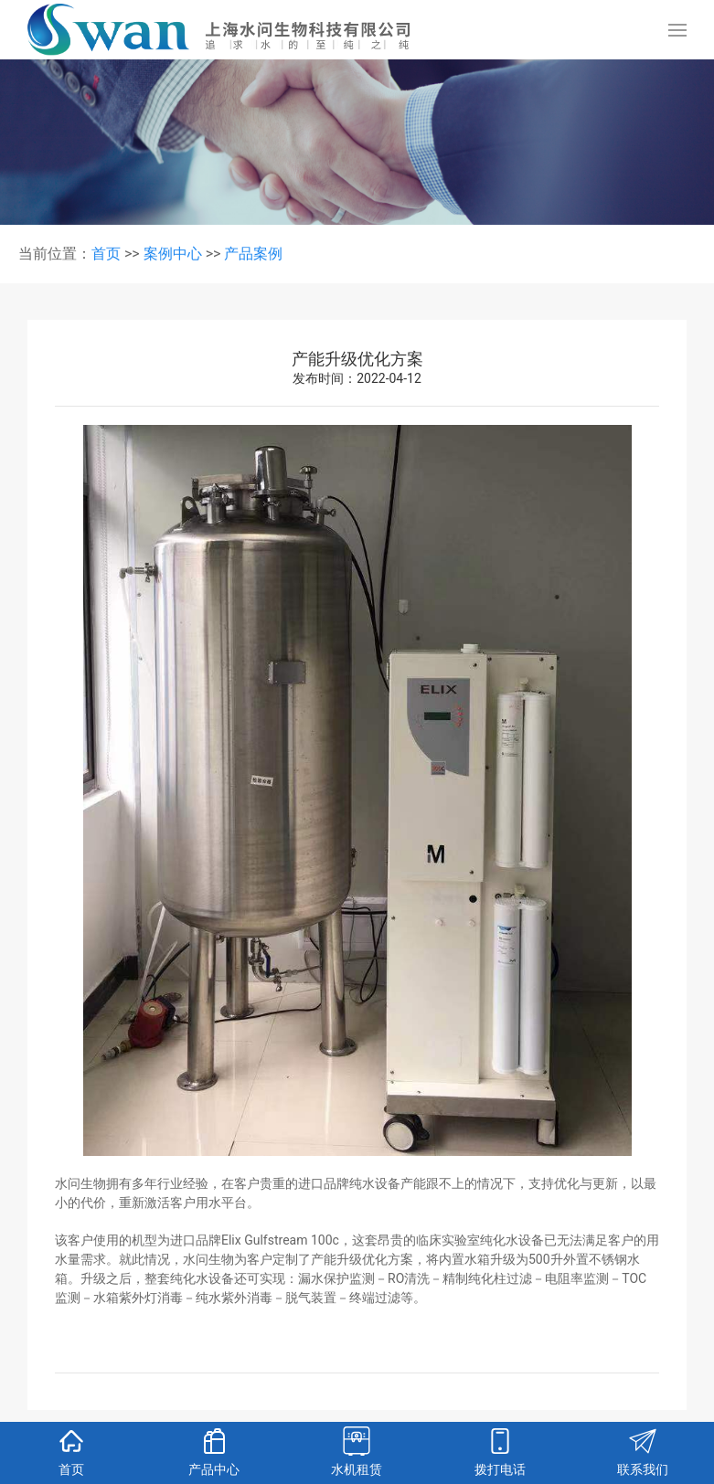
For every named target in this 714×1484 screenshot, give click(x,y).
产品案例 (253, 253)
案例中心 (173, 253)
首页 (106, 253)
